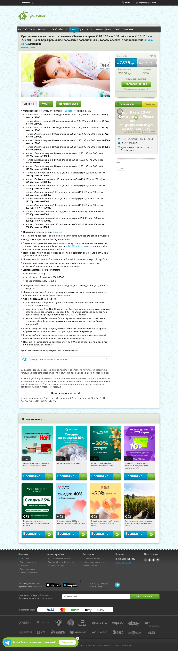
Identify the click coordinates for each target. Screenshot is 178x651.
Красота (32, 29)
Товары (74, 29)
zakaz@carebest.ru (75, 246)
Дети (117, 29)
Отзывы (46, 103)
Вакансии (24, 565)
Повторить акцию (136, 84)
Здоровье (100, 29)
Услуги (90, 29)
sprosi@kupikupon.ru (125, 558)
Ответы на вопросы (29, 572)
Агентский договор (93, 558)
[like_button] (151, 56)
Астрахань (26, 2)
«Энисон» (69, 110)
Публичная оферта (93, 565)
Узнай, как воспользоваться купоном (48, 359)
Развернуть (150, 104)
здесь (59, 231)
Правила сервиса (27, 569)
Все (19, 29)
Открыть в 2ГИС (149, 132)
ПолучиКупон (128, 29)
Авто (54, 29)
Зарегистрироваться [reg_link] (147, 2)
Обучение (63, 29)
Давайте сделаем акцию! (59, 558)
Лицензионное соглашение (132, 132)
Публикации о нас (28, 562)
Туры (82, 29)
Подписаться (67, 642)
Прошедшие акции (56, 565)
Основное (29, 103)
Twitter (153, 560)
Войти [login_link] (127, 2)
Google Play (70, 585)
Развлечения (44, 29)
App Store (53, 585)
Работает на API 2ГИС (133, 131)
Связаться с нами (123, 562)
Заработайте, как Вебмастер (61, 562)
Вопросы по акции (68, 103)
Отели (109, 29)
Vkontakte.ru (149, 560)
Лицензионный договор (95, 562)
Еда (25, 29)
